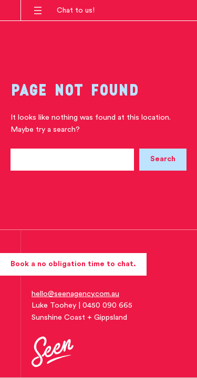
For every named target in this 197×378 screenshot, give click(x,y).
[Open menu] (38, 10)
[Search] (162, 160)
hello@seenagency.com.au (75, 294)
